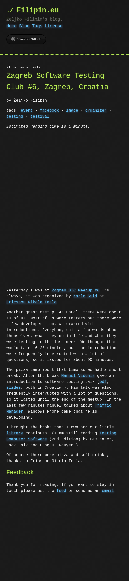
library (14, 433)
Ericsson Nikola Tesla (31, 302)
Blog (24, 26)
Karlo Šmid (85, 296)
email (108, 490)
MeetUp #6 (88, 290)
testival (39, 116)
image (72, 110)
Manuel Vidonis (78, 375)
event (27, 110)
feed (61, 490)
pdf (103, 381)
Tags (37, 26)
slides (13, 387)
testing (14, 116)
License (54, 26)
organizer (96, 110)
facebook (49, 110)
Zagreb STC (64, 290)
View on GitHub (26, 39)
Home (11, 26)
